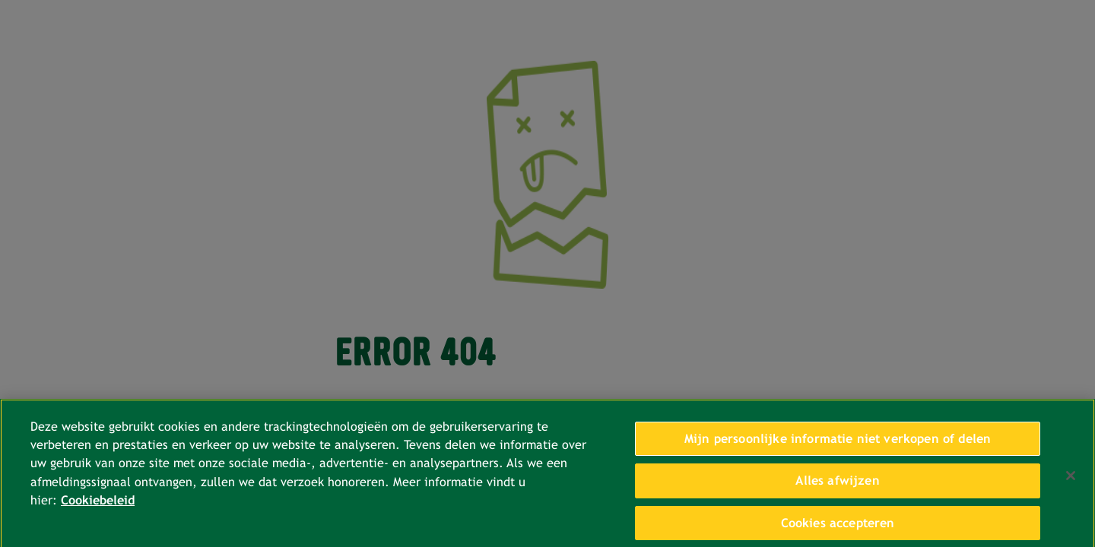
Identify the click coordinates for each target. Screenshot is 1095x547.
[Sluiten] (1070, 480)
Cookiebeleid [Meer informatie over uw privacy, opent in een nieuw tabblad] (98, 505)
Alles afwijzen (837, 485)
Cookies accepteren (838, 527)
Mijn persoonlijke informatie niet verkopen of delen (837, 442)
